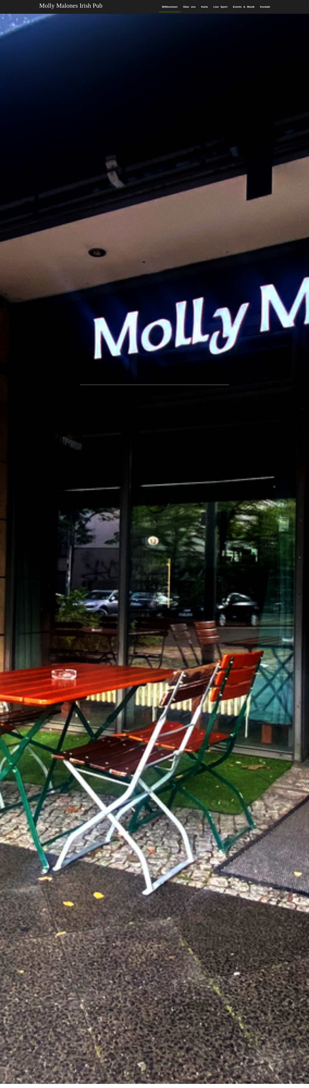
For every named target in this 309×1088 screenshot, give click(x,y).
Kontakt (265, 6)
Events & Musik (244, 6)
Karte (204, 6)
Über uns (189, 6)
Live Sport (220, 6)
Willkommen (170, 6)
